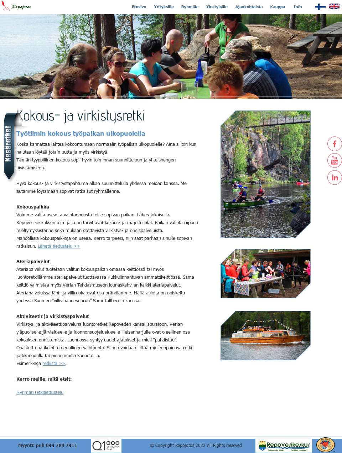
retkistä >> (53, 363)
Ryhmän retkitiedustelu (39, 392)
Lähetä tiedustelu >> (59, 246)
